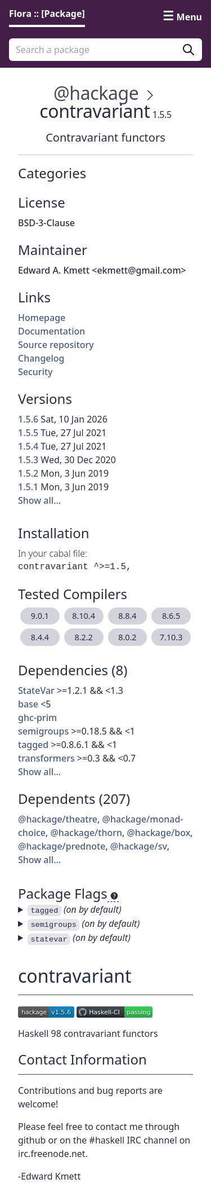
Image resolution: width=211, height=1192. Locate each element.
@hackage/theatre (57, 819)
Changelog (41, 358)
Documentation (51, 331)
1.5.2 (28, 473)
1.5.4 (28, 446)
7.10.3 (171, 637)
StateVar (36, 690)
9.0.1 (40, 615)
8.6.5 (171, 615)
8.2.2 (83, 637)
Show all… (39, 500)
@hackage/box (158, 832)
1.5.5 (28, 432)
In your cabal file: (52, 553)
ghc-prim (37, 717)
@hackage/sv (138, 846)
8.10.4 (83, 615)
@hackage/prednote (61, 846)
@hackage (95, 93)
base (28, 704)
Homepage (41, 317)
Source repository (56, 344)
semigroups (43, 731)
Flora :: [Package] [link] (47, 13)
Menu (189, 17)
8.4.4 (40, 637)
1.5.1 (28, 487)
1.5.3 (28, 460)
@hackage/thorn (86, 832)
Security (35, 372)
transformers (46, 758)
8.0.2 (127, 637)
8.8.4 (127, 615)
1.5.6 (28, 419)
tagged (33, 744)
